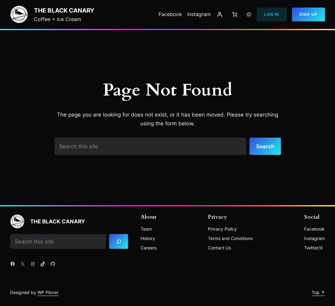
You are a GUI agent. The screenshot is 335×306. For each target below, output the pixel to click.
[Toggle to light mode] (248, 14)
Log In (271, 14)
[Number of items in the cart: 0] (234, 14)
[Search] (118, 241)
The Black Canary (64, 10)
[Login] (219, 14)
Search (265, 146)
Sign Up (308, 14)
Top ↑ (318, 292)
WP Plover (48, 292)
